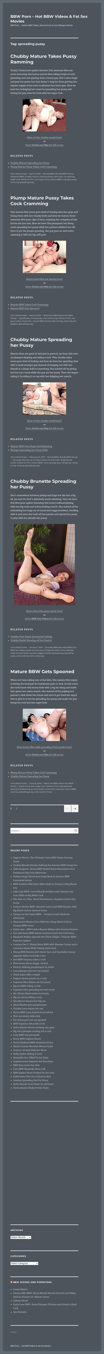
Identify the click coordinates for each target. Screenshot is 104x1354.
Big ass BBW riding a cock (26, 986)
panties (33, 653)
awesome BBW (17, 176)
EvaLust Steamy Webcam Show (30, 1050)
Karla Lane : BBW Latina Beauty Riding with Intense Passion (45, 929)
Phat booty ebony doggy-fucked (30, 963)
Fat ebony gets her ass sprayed (29, 1020)
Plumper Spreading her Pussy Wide (29, 450)
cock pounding (46, 176)
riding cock (66, 463)
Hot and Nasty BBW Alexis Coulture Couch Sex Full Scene (43, 933)
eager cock (15, 179)
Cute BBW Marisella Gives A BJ (29, 1069)
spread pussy (58, 653)
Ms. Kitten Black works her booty (31, 993)
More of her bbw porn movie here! (44, 611)
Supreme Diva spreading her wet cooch (34, 989)
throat (49, 792)
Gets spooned (66, 786)
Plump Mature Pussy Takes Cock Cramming (33, 166)
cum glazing (68, 176)
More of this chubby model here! (44, 137)
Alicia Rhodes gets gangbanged (30, 1004)
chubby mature (32, 176)
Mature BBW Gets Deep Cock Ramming (31, 446)
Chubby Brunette (51, 650)
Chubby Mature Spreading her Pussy (29, 163)
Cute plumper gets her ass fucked (31, 970)
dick (33, 786)
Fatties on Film (27, 179)
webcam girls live (13, 1331)
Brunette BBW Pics (67, 647)
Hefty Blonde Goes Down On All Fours (33, 1084)
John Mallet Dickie (18, 174)
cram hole (58, 176)
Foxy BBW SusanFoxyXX (26, 1035)
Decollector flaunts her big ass (29, 1001)
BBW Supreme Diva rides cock (29, 1023)
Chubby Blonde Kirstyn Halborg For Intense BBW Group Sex (45, 865)
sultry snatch (40, 792)
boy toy (29, 460)
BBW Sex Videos (17, 650)
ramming (68, 321)
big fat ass (30, 650)
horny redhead (66, 650)
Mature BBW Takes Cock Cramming (29, 304)
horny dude (38, 789)
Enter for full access (44, 145)
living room (27, 321)
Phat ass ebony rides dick (26, 1016)
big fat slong (24, 786)
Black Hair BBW (51, 315)
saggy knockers (44, 653)
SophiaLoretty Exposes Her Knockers (33, 1061)
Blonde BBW (49, 174)
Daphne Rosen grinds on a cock (30, 978)
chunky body (36, 318)
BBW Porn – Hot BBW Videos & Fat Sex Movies (30, 1346)
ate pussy (17, 460)
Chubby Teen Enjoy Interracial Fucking (31, 636)
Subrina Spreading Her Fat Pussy (30, 1080)
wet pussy (39, 656)
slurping (20, 465)
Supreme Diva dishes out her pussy (32, 982)
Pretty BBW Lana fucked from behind (33, 1012)
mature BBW (38, 321)
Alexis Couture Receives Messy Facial (33, 1046)
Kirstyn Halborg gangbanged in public (33, 967)
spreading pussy (27, 182)
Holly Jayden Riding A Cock (27, 1053)
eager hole (40, 786)
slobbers (14, 324)
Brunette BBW (51, 647)
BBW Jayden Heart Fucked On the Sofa (33, 1072)
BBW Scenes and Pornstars (32, 1282)
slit (74, 321)
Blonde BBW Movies (64, 174)
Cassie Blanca (20, 1289)
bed (23, 460)
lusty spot (67, 179)
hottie (18, 321)
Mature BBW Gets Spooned (24, 308)
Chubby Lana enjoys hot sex (28, 1008)
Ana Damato (19, 1312)
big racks (39, 650)
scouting (14, 792)
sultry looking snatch (25, 656)
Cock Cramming (50, 318)
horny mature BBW (53, 179)
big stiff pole (24, 318)
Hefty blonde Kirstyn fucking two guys (33, 1027)
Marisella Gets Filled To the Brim (30, 1057)
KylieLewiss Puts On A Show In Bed (32, 1076)
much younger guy (52, 463)
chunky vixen (54, 460)
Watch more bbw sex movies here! (44, 279)
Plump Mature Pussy (54, 321)
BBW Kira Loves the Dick (26, 1065)
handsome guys (25, 789)
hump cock (50, 789)
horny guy (39, 179)
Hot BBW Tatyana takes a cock (29, 959)
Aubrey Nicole (20, 1300)
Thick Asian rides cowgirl (26, 974)
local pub (59, 789)
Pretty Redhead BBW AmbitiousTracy (33, 1042)
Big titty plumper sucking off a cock (32, 1031)
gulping (14, 789)
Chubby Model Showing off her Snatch (31, 640)
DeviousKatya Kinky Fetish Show (31, 1087)
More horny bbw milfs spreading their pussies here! (44, 747)
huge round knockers (19, 653)
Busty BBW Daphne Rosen (27, 1038)
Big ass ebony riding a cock (27, 997)
